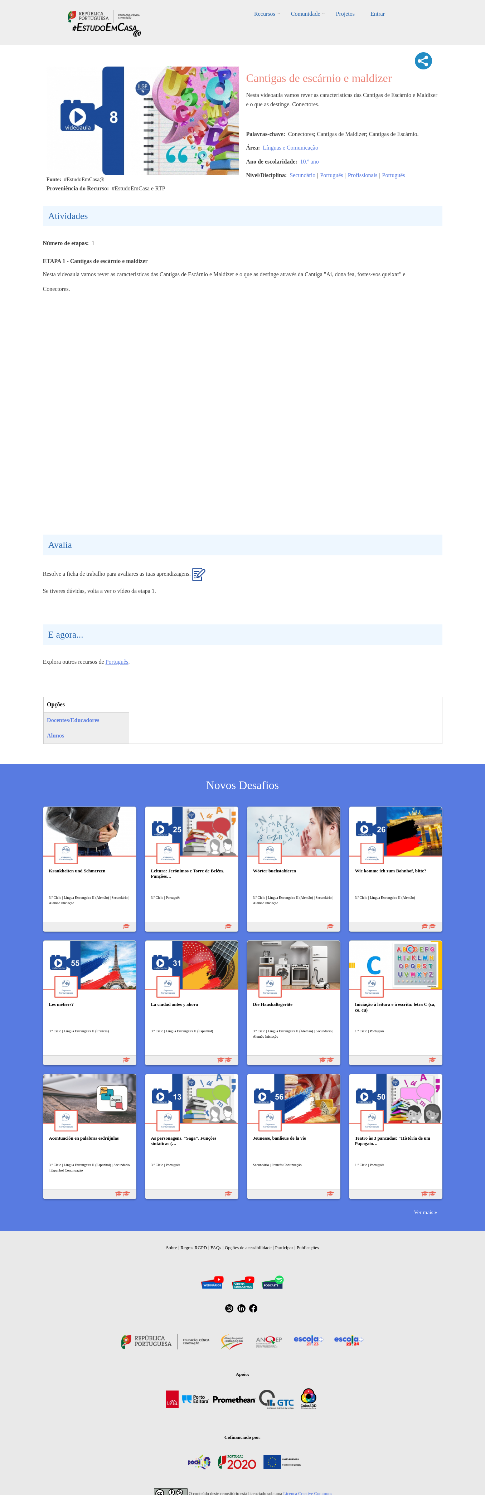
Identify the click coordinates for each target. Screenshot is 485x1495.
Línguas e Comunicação (290, 148)
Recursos (264, 14)
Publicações (308, 1247)
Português (331, 175)
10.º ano (309, 162)
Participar (284, 1247)
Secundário (302, 175)
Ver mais (423, 1212)
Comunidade (305, 14)
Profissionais (363, 175)
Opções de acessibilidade (248, 1247)
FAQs (215, 1247)
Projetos (345, 14)
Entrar (377, 14)
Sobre (171, 1247)
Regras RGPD (193, 1247)
